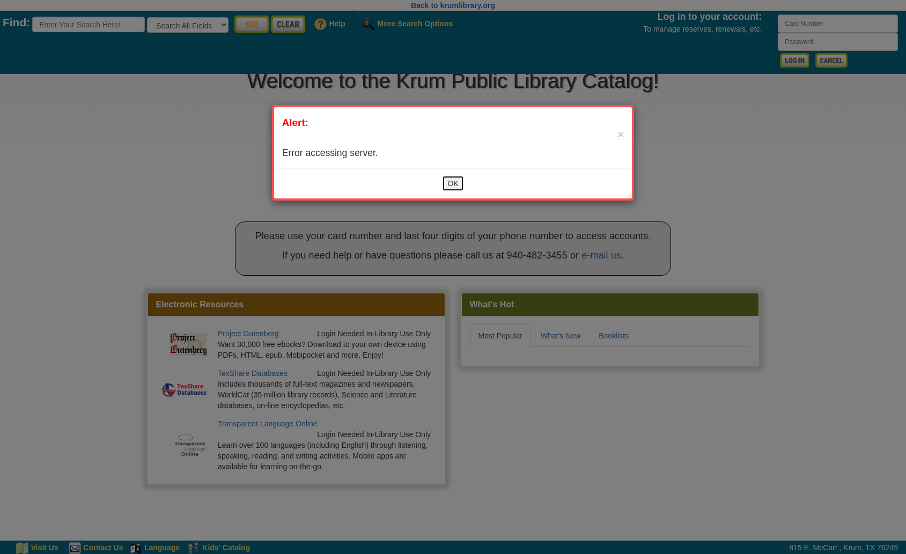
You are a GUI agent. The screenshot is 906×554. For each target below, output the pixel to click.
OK (452, 183)
